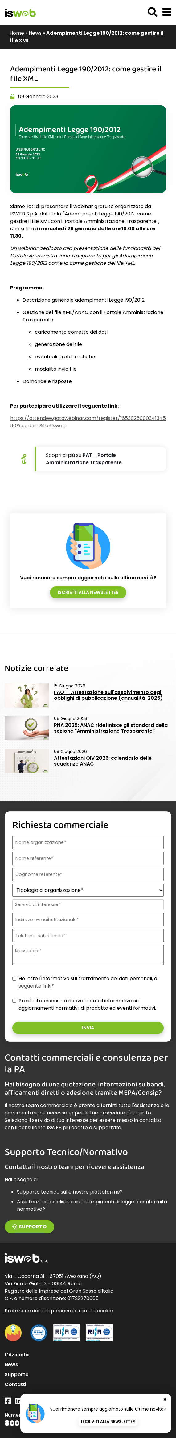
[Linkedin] (18, 1401)
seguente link (34, 985)
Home (17, 33)
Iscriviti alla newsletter (88, 592)
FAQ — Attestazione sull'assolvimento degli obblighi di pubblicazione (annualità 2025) (108, 695)
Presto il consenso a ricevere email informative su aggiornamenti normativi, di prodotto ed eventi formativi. (87, 1004)
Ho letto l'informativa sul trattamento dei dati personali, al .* (88, 982)
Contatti (15, 1384)
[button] (166, 12)
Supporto (29, 1226)
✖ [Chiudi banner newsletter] (165, 1399)
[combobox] (87, 905)
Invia (88, 1028)
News (35, 33)
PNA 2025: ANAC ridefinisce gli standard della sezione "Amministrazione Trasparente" (111, 728)
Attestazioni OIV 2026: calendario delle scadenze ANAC (103, 761)
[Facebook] (8, 1401)
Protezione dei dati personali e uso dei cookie (59, 1310)
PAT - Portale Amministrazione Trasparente (84, 459)
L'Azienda (17, 1354)
